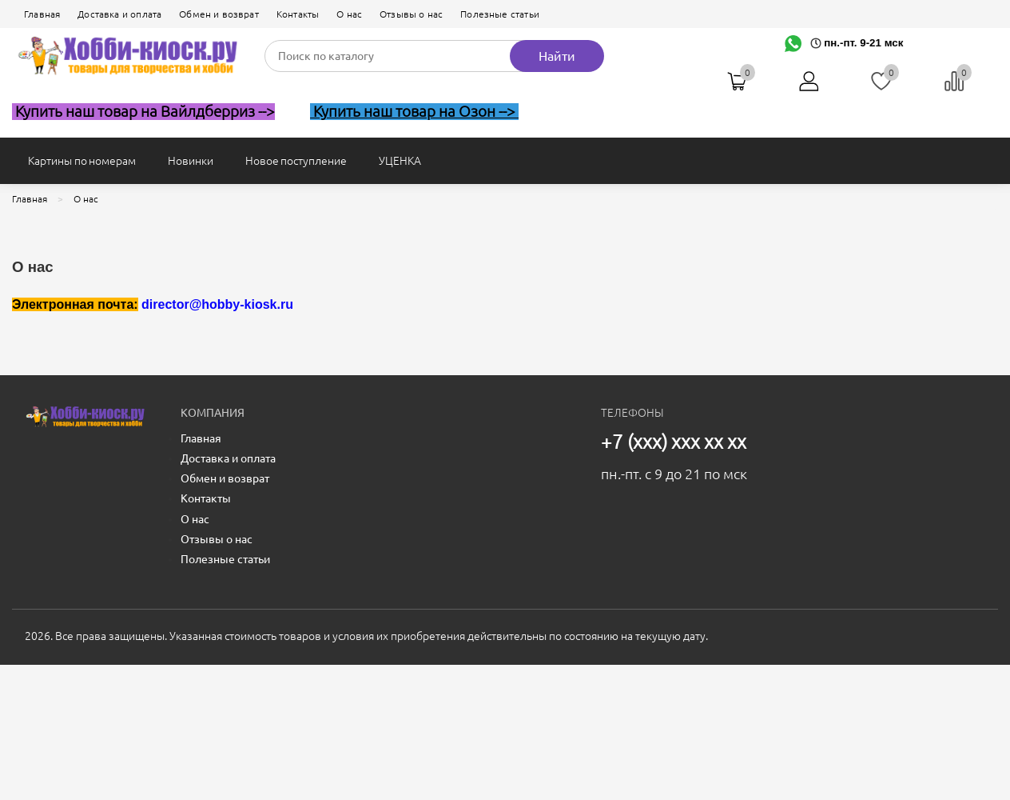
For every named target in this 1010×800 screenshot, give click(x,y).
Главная (42, 14)
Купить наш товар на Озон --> (414, 111)
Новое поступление (296, 160)
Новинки (190, 160)
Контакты (297, 14)
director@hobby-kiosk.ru (217, 304)
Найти (557, 56)
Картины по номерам (82, 160)
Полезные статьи (499, 14)
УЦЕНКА (400, 160)
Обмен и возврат (219, 14)
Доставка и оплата (119, 14)
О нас (349, 14)
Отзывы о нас (411, 14)
